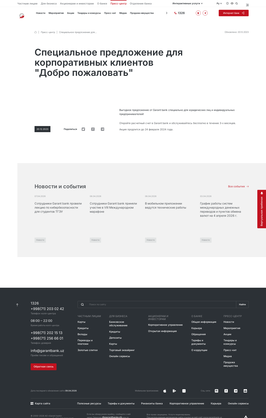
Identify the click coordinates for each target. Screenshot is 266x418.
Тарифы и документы (203, 334)
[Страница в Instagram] (188, 383)
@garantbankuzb (110, 407)
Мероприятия (55, 14)
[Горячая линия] (188, 14)
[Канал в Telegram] (241, 383)
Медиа (120, 14)
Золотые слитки (85, 340)
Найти (241, 301)
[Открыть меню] (247, 3)
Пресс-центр (97, 3)
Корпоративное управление (166, 318)
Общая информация (202, 318)
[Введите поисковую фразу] (156, 301)
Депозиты (116, 329)
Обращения (198, 329)
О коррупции (199, 340)
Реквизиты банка (150, 394)
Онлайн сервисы (120, 346)
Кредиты (82, 323)
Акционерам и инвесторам (64, 3)
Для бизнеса (42, 3)
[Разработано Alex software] (246, 408)
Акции (69, 14)
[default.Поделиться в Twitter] (92, 104)
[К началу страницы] (17, 301)
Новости (40, 14)
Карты (80, 318)
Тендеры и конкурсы (87, 14)
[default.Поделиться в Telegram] (104, 104)
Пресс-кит (108, 14)
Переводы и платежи (88, 334)
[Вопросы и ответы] (230, 3)
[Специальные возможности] (234, 3)
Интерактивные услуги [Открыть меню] (194, 3)
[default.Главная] (36, 28)
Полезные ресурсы (87, 394)
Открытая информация (163, 323)
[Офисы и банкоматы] (202, 14)
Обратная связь (43, 360)
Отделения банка (115, 3)
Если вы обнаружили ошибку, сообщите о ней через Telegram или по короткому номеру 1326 (108, 407)
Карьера (196, 323)
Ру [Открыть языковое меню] (220, 3)
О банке (84, 3)
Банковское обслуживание (125, 318)
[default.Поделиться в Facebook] (98, 104)
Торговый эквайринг (122, 340)
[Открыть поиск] (240, 3)
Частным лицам (25, 3)
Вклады (81, 329)
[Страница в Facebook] (194, 383)
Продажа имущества (138, 14)
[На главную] (23, 14)
